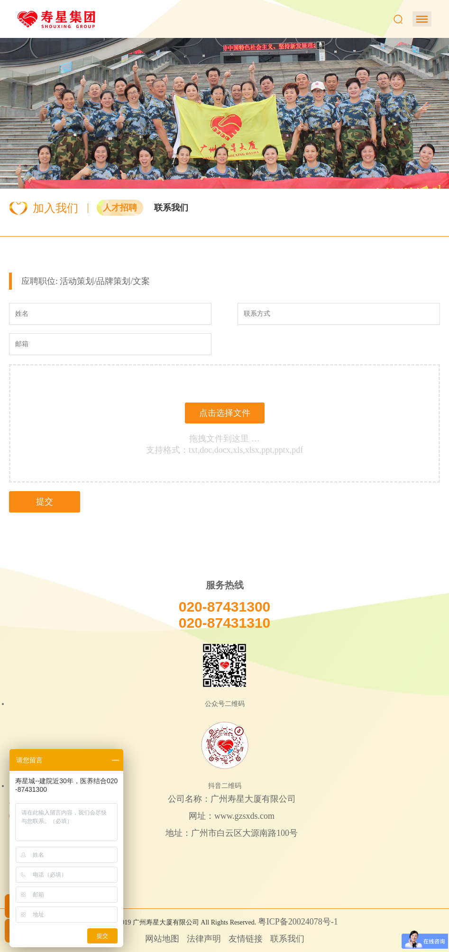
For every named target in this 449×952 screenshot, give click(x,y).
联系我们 (171, 207)
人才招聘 (120, 207)
